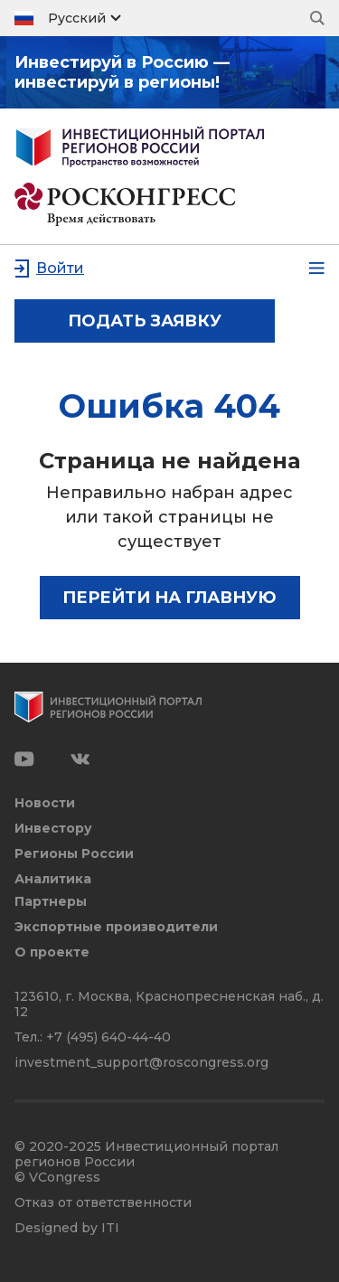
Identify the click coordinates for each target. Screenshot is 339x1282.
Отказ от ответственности (103, 1203)
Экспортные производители (116, 927)
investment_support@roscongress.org (141, 1062)
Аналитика (52, 879)
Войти (60, 268)
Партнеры (50, 902)
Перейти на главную (169, 598)
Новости (44, 803)
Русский (77, 18)
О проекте (51, 952)
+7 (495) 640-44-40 (108, 1037)
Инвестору (53, 828)
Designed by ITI (66, 1228)
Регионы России (74, 854)
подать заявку (144, 321)
